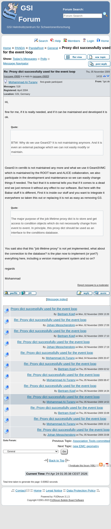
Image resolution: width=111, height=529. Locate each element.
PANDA (20, 48)
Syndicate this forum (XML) (82, 465)
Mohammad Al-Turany (23, 82)
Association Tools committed (91, 441)
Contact (20, 490)
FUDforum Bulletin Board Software (67, 500)
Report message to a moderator (93, 285)
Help (55, 41)
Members (71, 41)
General (53, 48)
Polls (43, 58)
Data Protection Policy (81, 490)
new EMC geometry (86, 446)
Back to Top (56, 460)
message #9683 (40, 76)
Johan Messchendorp (61, 325)
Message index (57, 299)
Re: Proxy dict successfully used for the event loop (39, 71)
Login (88, 41)
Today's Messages (25, 58)
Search (41, 41)
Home (103, 41)
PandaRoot (36, 48)
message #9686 (12, 76)
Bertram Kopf (66, 314)
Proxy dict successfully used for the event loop (44, 309)
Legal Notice (54, 490)
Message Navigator (16, 63)
